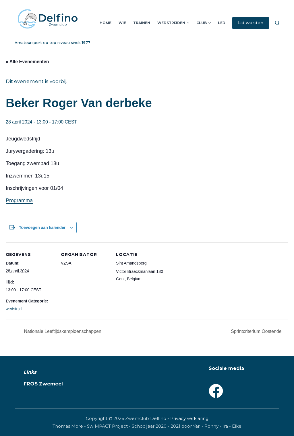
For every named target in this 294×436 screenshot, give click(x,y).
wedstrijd (14, 308)
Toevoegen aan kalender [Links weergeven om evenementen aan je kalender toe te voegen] (42, 227)
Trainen (141, 23)
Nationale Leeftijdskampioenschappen (62, 331)
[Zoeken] (277, 23)
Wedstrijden (173, 23)
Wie (122, 23)
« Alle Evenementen (27, 61)
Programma (19, 200)
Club (203, 23)
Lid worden (250, 22)
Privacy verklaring (189, 418)
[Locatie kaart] (201, 282)
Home (105, 23)
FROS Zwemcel (43, 384)
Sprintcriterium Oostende (257, 331)
